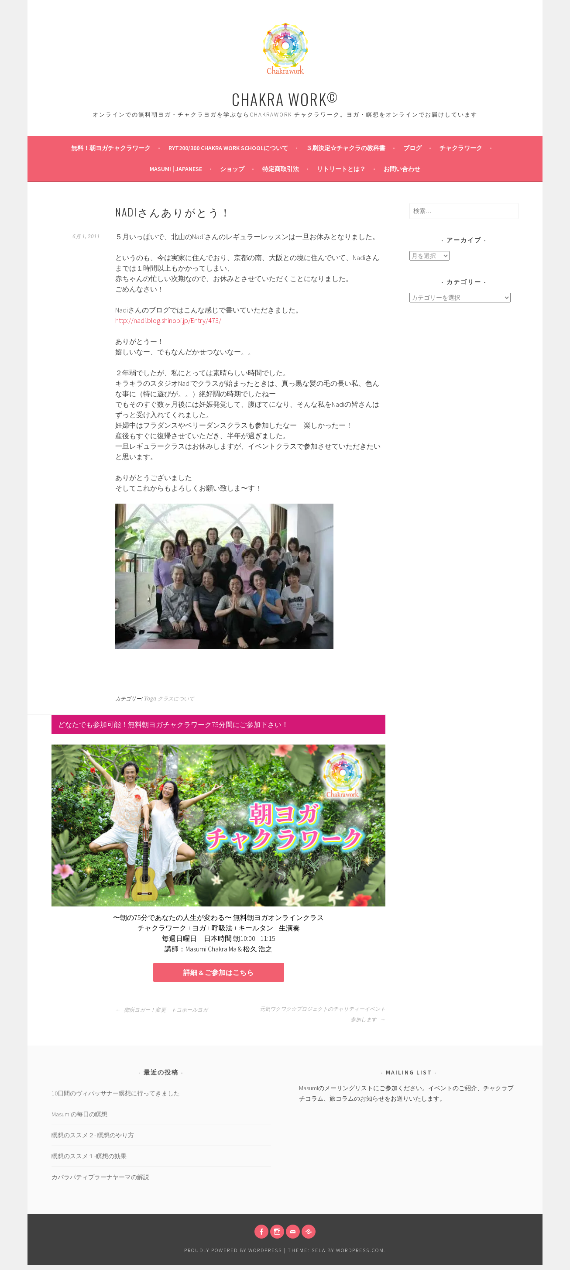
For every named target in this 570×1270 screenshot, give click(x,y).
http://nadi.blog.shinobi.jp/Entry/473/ (168, 320)
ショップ (232, 169)
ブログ (412, 148)
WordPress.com (360, 1255)
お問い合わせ (402, 169)
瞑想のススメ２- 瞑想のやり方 (93, 1140)
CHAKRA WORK (285, 98)
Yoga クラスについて (169, 699)
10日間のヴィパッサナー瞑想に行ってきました (116, 1098)
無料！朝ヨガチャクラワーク (111, 148)
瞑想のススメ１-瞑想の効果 (89, 1161)
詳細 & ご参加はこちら (218, 975)
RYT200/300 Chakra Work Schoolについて (228, 148)
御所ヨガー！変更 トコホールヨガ (161, 1015)
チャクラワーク (461, 148)
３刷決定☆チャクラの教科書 (345, 148)
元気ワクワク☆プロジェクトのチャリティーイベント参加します (322, 1019)
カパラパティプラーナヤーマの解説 (100, 1182)
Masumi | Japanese (176, 169)
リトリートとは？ (341, 169)
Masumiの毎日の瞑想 (79, 1119)
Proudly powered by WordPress (233, 1255)
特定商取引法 (280, 169)
